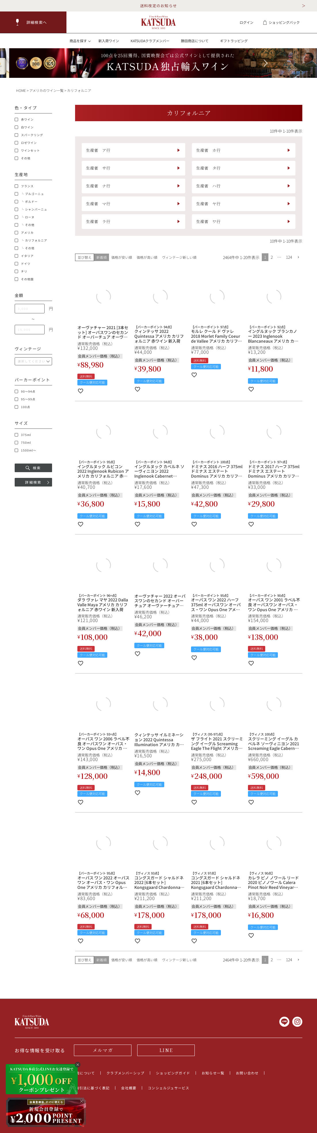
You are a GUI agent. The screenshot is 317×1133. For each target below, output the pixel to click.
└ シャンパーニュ (31, 209)
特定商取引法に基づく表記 (87, 1087)
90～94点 (25, 391)
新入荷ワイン (108, 40)
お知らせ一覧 (213, 1072)
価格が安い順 (121, 257)
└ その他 (25, 225)
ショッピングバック (281, 22)
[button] (33, 22)
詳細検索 (33, 482)
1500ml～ (25, 450)
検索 (33, 467)
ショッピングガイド (173, 1072)
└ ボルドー (26, 201)
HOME (21, 90)
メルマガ (103, 1050)
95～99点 (25, 399)
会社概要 (128, 1087)
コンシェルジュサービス (168, 1087)
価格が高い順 (147, 257)
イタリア (24, 256)
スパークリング (29, 135)
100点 (22, 407)
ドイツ (22, 263)
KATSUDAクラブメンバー (150, 40)
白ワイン (24, 127)
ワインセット (27, 150)
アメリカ (24, 232)
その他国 (24, 279)
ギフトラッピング (234, 40)
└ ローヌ (25, 217)
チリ (21, 271)
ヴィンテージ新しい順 (179, 257)
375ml (23, 435)
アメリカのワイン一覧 (46, 90)
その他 (22, 158)
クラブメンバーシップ (125, 1072)
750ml (23, 442)
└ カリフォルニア (31, 240)
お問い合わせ (247, 1072)
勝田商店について (195, 40)
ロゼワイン (26, 142)
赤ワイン (24, 119)
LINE (166, 1050)
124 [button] (289, 257)
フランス (24, 186)
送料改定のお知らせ (158, 5)
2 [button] (272, 257)
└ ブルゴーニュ (29, 194)
